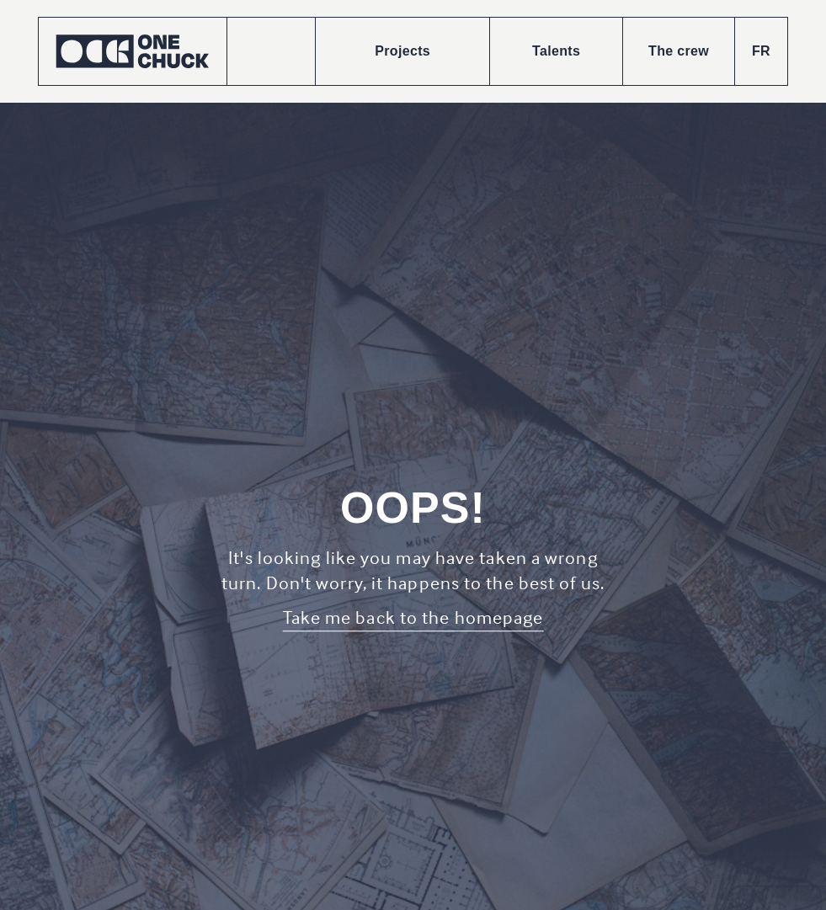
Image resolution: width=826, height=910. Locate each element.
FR (761, 51)
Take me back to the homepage (413, 617)
